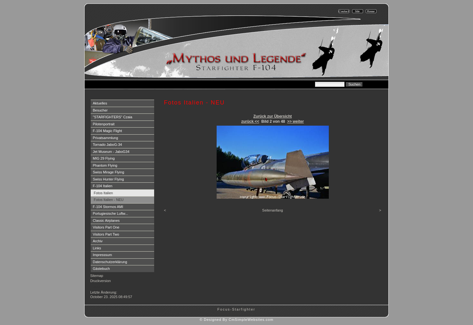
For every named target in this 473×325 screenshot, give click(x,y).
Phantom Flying (105, 165)
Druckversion (100, 281)
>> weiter (295, 121)
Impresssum (102, 255)
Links (97, 248)
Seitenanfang (272, 210)
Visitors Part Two (106, 234)
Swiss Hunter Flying (108, 179)
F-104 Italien (102, 186)
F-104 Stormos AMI (108, 207)
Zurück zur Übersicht (272, 116)
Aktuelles (100, 103)
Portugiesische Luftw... (110, 213)
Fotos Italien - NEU (109, 200)
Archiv (98, 241)
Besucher (100, 110)
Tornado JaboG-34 (107, 144)
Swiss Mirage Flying (108, 172)
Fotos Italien (103, 193)
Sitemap (96, 276)
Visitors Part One (106, 227)
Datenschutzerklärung (110, 262)
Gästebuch (101, 269)
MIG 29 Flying (104, 158)
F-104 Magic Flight (107, 131)
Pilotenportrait (104, 124)
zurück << (250, 121)
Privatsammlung (105, 138)
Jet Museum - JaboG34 (111, 152)
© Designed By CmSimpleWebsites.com (236, 319)
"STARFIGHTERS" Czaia (112, 117)
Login (95, 287)
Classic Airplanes (106, 220)
